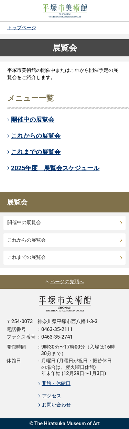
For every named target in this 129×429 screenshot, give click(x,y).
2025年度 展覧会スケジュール (55, 168)
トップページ (21, 28)
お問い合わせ (56, 405)
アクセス (51, 396)
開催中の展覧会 (32, 119)
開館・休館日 (56, 383)
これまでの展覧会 (36, 151)
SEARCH (14, 11)
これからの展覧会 (36, 135)
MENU (115, 11)
